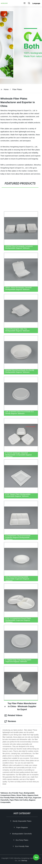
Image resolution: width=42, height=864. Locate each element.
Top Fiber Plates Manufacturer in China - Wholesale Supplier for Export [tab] (20, 706)
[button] (25, 3)
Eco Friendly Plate (23, 846)
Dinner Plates (22, 795)
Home (6, 89)
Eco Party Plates (23, 840)
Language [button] (36, 3)
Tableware (4, 793)
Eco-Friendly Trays (16, 793)
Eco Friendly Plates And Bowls (11, 798)
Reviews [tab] (10, 721)
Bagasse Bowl (32, 795)
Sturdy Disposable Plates (23, 821)
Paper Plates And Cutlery (19, 800)
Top (36, 858)
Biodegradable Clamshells (23, 834)
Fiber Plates (17, 89)
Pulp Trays (28, 798)
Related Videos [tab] (13, 715)
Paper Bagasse (23, 827)
